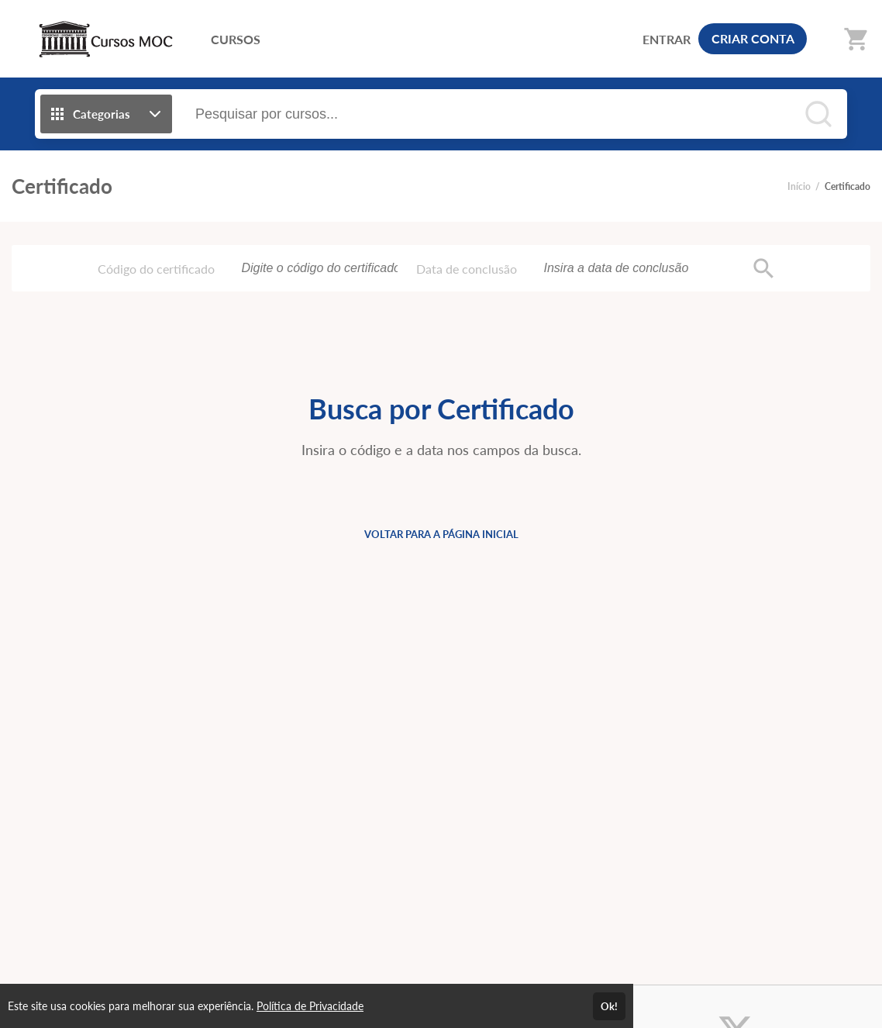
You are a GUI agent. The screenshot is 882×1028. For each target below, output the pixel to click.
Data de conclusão (466, 268)
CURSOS (235, 39)
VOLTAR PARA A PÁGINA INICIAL (441, 534)
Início (799, 186)
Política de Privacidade (310, 1005)
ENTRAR (667, 39)
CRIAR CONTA (752, 38)
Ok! (609, 1006)
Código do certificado (156, 268)
